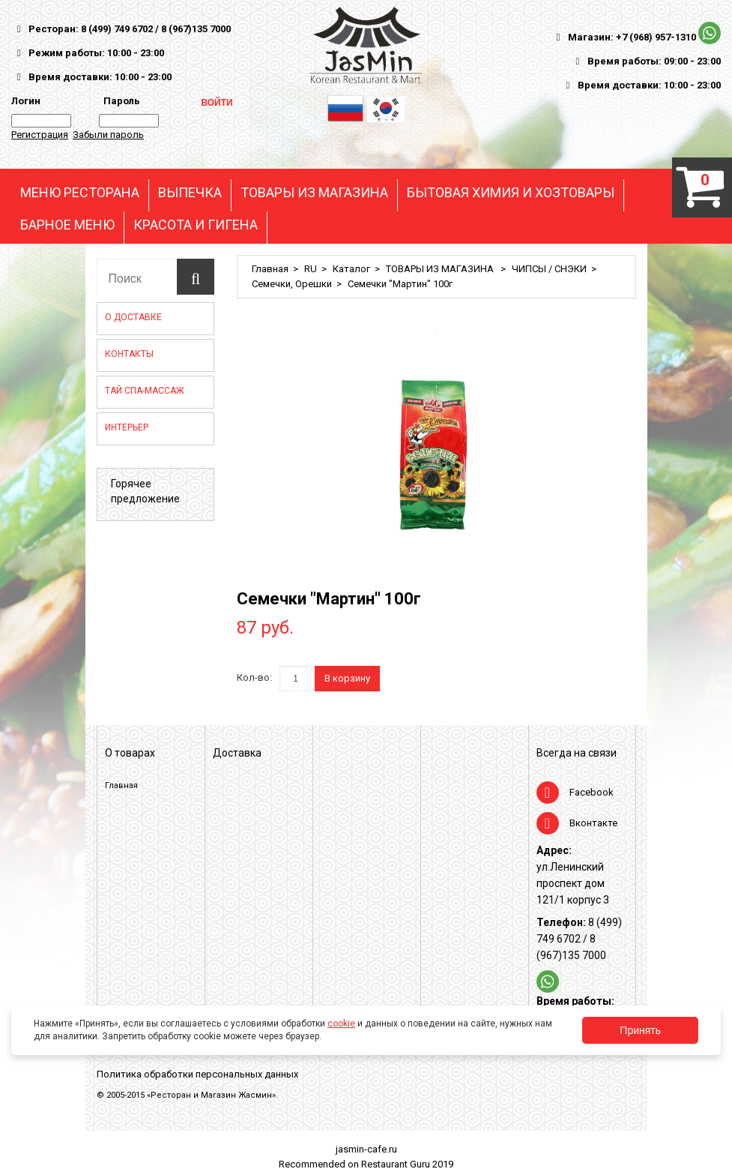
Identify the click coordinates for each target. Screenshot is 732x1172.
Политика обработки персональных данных (197, 1074)
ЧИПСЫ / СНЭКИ (549, 268)
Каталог (351, 268)
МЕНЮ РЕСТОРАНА (79, 192)
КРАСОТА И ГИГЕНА (195, 224)
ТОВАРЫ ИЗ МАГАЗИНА (314, 192)
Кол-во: (254, 677)
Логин (25, 100)
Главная (270, 268)
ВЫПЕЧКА (190, 192)
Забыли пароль (108, 134)
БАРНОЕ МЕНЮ (67, 224)
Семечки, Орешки (292, 283)
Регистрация (39, 134)
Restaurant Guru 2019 (407, 1164)
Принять (640, 1030)
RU (310, 268)
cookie (341, 1023)
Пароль (119, 100)
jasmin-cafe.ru (366, 1149)
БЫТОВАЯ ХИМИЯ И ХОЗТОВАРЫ (510, 192)
